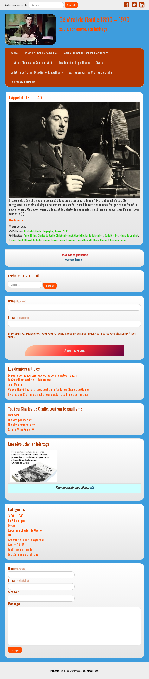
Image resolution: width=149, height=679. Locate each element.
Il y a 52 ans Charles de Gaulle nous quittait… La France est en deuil (48, 394)
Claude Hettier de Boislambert (88, 235)
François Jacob (16, 240)
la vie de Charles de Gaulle (41, 53)
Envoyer (15, 650)
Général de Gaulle (33, 240)
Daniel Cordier (111, 235)
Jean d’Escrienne (67, 240)
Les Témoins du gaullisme (74, 62)
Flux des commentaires (22, 425)
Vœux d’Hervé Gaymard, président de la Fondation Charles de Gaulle (48, 389)
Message (14, 604)
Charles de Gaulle (46, 235)
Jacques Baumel (50, 240)
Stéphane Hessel (118, 240)
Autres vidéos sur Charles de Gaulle (90, 72)
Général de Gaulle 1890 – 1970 (94, 19)
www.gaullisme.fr (74, 259)
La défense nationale (24, 82)
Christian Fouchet (64, 235)
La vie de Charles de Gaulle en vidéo (32, 62)
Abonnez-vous (74, 350)
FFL (9, 535)
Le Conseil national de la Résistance (29, 380)
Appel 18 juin (30, 235)
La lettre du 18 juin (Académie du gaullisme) (37, 72)
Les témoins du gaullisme (23, 554)
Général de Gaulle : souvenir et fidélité (85, 53)
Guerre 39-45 (61, 231)
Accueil (15, 53)
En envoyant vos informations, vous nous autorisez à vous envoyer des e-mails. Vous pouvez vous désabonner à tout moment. (72, 335)
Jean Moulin (15, 385)
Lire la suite (16, 220)
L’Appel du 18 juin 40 (25, 97)
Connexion (14, 415)
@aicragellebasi (91, 670)
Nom (17, 301)
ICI (92, 487)
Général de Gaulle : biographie (38, 231)
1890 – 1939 (15, 516)
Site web (13, 592)
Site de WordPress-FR (21, 429)
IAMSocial (55, 670)
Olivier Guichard (101, 240)
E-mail (18, 317)
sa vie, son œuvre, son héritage (83, 29)
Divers (99, 62)
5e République (16, 521)
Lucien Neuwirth (84, 240)
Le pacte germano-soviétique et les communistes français (43, 375)
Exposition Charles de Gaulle (25, 530)
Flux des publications (20, 420)
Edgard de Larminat (129, 235)
